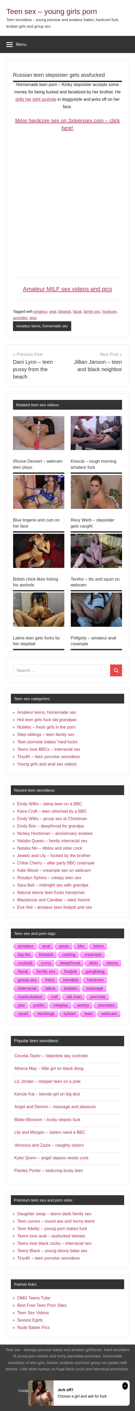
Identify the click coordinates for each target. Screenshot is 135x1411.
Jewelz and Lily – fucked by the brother (54, 855)
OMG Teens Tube (33, 1298)
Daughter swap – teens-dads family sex (54, 1214)
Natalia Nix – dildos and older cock (49, 848)
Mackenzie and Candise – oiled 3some (53, 900)
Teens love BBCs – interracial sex (48, 749)
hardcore (109, 311)
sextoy (83, 1005)
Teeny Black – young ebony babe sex (52, 1251)
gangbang (95, 971)
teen (33, 318)
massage (94, 988)
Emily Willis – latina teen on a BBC (49, 804)
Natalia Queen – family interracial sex (52, 841)
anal (52, 311)
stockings (46, 1013)
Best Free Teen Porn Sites (41, 1305)
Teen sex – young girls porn (51, 11)
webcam (109, 1013)
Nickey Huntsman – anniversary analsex (55, 833)
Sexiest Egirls (30, 1320)
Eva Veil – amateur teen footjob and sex (54, 907)
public (39, 1005)
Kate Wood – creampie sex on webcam (54, 870)
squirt (23, 1013)
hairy (50, 980)
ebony (112, 963)
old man (74, 996)
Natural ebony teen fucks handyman (51, 892)
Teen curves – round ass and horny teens (56, 1221)
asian (64, 946)
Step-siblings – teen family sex (45, 734)
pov (21, 1005)
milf (54, 996)
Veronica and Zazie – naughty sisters (49, 1145)
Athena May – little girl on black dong (48, 1068)
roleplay (60, 1005)
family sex (92, 311)
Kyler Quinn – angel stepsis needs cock (51, 1158)
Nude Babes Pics (33, 1327)
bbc (81, 946)
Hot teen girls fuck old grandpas (47, 720)
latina (50, 988)
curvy (46, 963)
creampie (93, 954)
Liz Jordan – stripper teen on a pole (47, 1081)
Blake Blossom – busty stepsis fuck (47, 1119)
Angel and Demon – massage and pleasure (55, 1106)
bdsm (98, 946)
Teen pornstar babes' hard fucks (47, 742)
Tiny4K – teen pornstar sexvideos (48, 756)
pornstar (98, 996)
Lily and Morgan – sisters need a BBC (50, 1132)
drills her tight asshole (35, 99)
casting (69, 954)
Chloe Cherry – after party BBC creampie (55, 863)
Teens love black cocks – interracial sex (54, 1243)
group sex (27, 980)
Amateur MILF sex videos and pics (67, 289)
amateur (40, 311)
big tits (24, 954)
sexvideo (20, 318)
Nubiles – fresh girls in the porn (46, 727)
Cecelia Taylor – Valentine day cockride (51, 1056)
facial (77, 311)
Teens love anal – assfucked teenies (51, 1236)
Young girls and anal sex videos (46, 764)
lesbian (71, 988)
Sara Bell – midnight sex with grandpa (52, 885)
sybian (70, 1013)
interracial (27, 988)
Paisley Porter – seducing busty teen (48, 1170)
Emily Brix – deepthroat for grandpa (50, 826)
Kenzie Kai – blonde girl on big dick (47, 1094)
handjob (70, 980)
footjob (70, 971)
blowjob (64, 311)
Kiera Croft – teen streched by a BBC (52, 811)
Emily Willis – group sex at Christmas (52, 818)
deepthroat (70, 963)
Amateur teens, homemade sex (42, 326)
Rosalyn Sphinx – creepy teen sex (49, 878)
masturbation (30, 996)
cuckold (25, 963)
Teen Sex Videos (33, 1312)
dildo (93, 963)
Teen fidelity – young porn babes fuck (52, 1228)
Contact (24, 1391)
